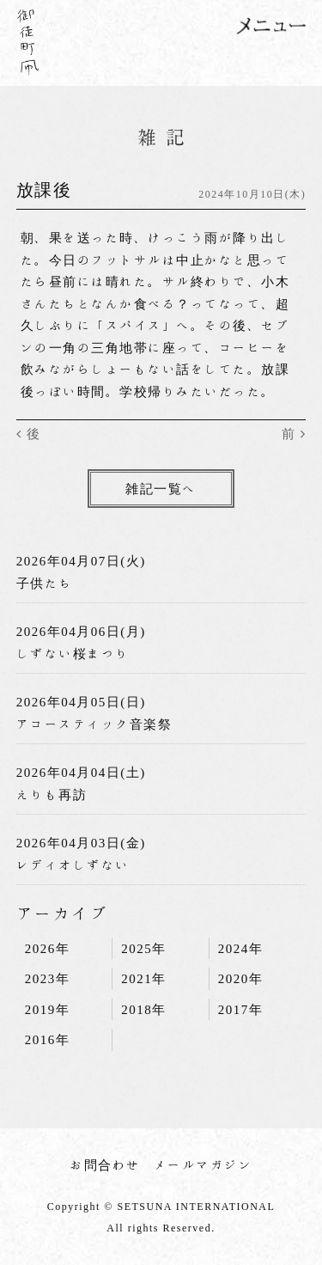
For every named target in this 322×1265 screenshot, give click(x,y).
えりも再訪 (52, 794)
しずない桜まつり (73, 653)
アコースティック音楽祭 (94, 724)
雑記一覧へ (161, 488)
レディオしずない (73, 865)
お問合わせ (105, 1164)
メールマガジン (203, 1164)
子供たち (44, 583)
